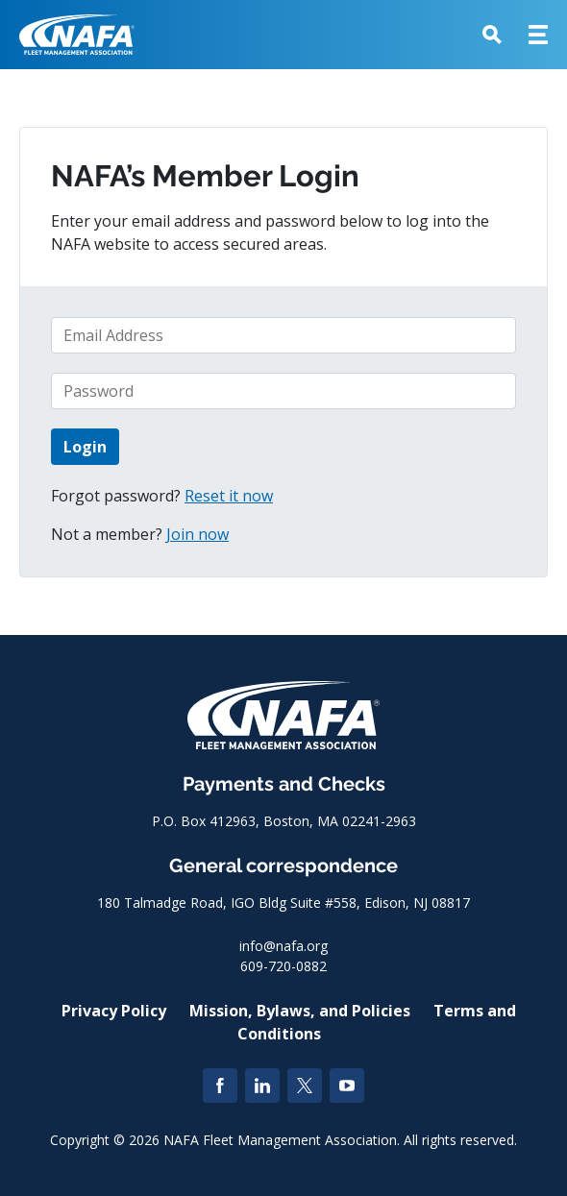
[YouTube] (347, 1085)
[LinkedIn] (262, 1085)
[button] (492, 35)
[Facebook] (220, 1085)
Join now (197, 534)
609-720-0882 (283, 966)
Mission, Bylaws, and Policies (299, 1010)
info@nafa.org (283, 946)
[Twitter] (304, 1085)
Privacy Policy (114, 1010)
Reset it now (229, 495)
